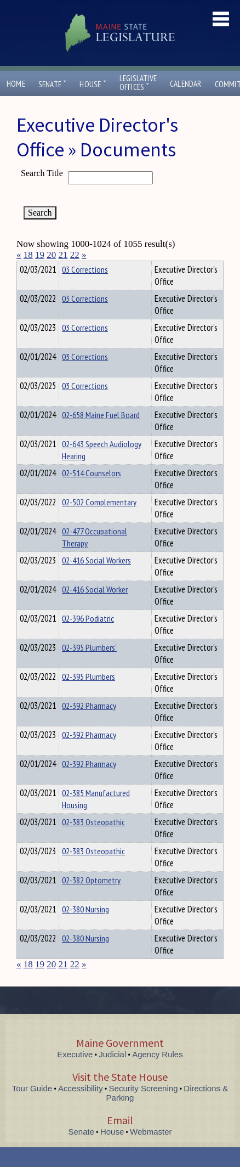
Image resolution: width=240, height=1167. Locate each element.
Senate (52, 84)
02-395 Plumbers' (89, 667)
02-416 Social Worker (95, 609)
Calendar (186, 84)
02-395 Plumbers (88, 696)
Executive (75, 1074)
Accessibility (80, 1108)
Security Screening (143, 1108)
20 (51, 255)
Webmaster (151, 1151)
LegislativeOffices (138, 83)
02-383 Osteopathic (93, 842)
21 (63, 255)
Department (79, 268)
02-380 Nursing (85, 929)
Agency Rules (157, 1074)
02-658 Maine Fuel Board (101, 435)
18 (28, 255)
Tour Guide (32, 1108)
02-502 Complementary (99, 522)
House (92, 84)
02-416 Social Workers (96, 580)
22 (74, 255)
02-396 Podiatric (88, 638)
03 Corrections (85, 289)
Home (16, 84)
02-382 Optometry (91, 900)
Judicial (112, 1074)
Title (25, 268)
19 (39, 255)
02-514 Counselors (91, 493)
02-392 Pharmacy (89, 725)
